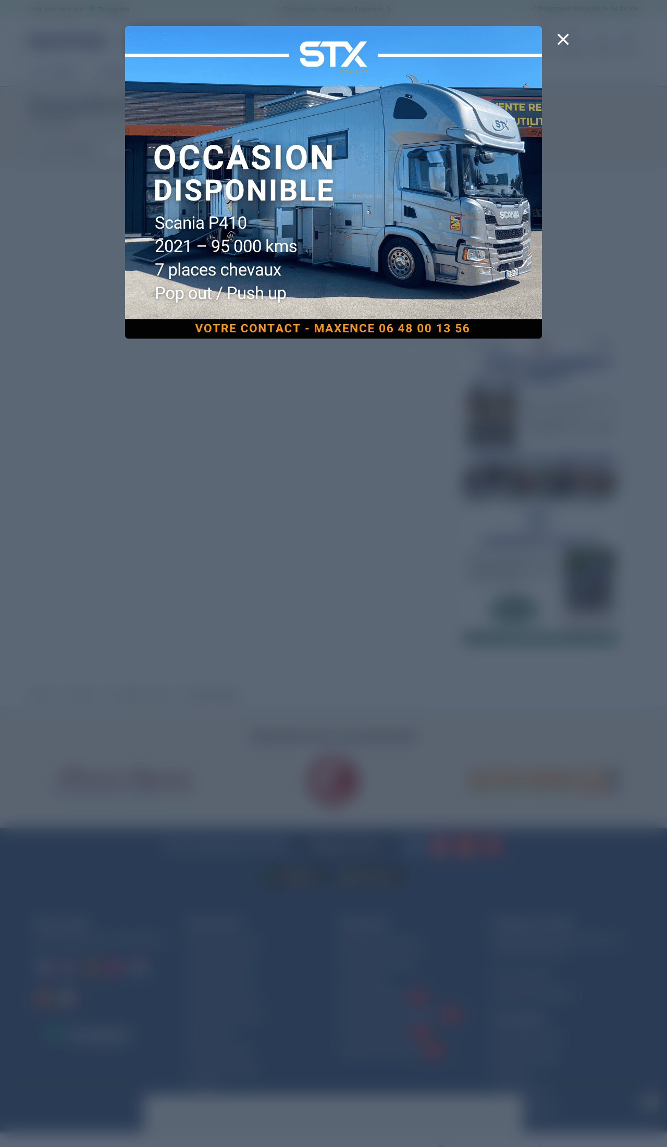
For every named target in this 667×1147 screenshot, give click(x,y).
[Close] (563, 46)
